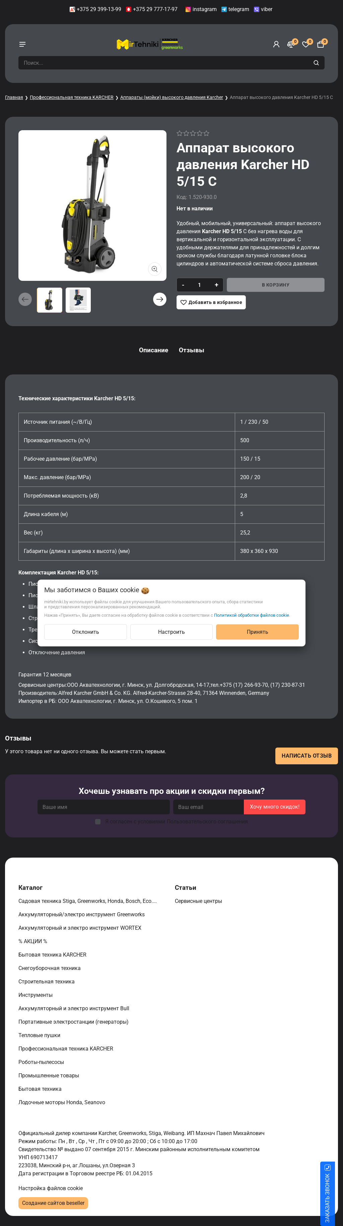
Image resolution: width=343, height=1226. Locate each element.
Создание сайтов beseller (53, 1203)
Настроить (171, 632)
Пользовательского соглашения (207, 821)
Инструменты (36, 995)
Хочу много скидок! (274, 807)
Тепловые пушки (40, 1035)
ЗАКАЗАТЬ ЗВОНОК (335, 1198)
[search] (317, 62)
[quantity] (199, 285)
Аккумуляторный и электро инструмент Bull (74, 1008)
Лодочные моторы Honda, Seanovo (62, 1102)
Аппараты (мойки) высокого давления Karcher (171, 97)
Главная (14, 97)
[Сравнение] (291, 44)
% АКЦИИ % (33, 941)
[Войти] (276, 44)
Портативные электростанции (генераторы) (74, 1022)
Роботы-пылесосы (41, 1062)
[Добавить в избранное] (211, 302)
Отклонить (85, 632)
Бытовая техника (40, 1089)
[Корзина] (321, 44)
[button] (159, 299)
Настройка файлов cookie (50, 1188)
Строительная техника (47, 981)
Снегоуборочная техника (50, 968)
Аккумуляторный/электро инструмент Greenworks (82, 914)
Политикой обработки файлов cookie (251, 615)
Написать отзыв (307, 756)
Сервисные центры (199, 901)
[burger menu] (22, 44)
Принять (257, 632)
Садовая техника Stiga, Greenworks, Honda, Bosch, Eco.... (88, 901)
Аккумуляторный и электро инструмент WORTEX (80, 928)
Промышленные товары (49, 1075)
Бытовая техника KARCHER (53, 955)
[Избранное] (306, 44)
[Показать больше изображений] (154, 269)
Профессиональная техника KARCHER (72, 97)
